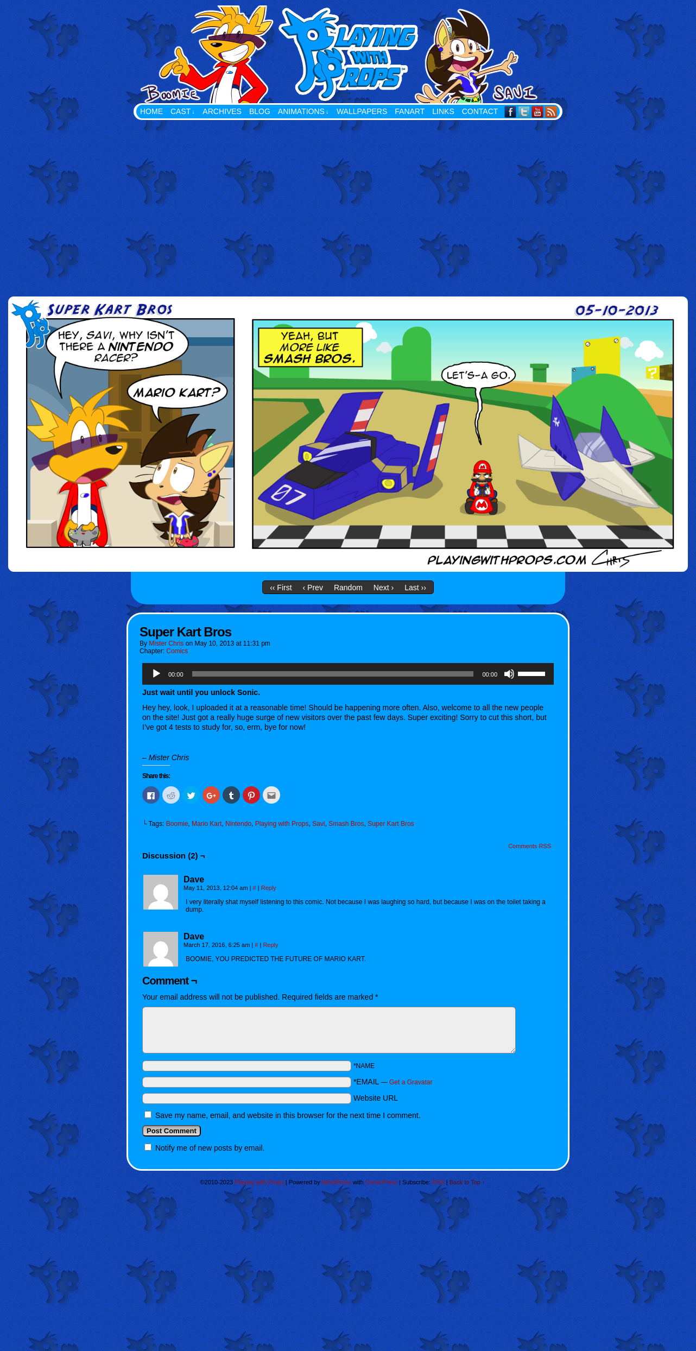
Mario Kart (207, 824)
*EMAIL (393, 1081)
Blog (259, 111)
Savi (318, 824)
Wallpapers (362, 111)
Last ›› (415, 587)
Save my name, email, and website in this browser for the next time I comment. (288, 1115)
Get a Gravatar (410, 1082)
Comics (177, 651)
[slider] (333, 674)
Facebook (510, 111)
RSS (551, 111)
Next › (384, 587)
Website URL (375, 1098)
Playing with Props (402, 54)
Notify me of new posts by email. (210, 1148)
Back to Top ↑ (467, 1182)
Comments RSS (529, 846)
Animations (303, 111)
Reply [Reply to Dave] (268, 888)
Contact (480, 111)
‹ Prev (313, 587)
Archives (222, 111)
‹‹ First (281, 587)
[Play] (156, 673)
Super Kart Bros (391, 824)
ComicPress (381, 1182)
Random (348, 587)
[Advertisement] (348, 201)
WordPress (336, 1182)
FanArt (410, 111)
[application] (348, 674)
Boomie (177, 824)
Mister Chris (166, 643)
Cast (182, 111)
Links (443, 111)
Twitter (524, 111)
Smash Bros (346, 824)
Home (151, 111)
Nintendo (238, 824)
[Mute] (509, 673)
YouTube (538, 111)
